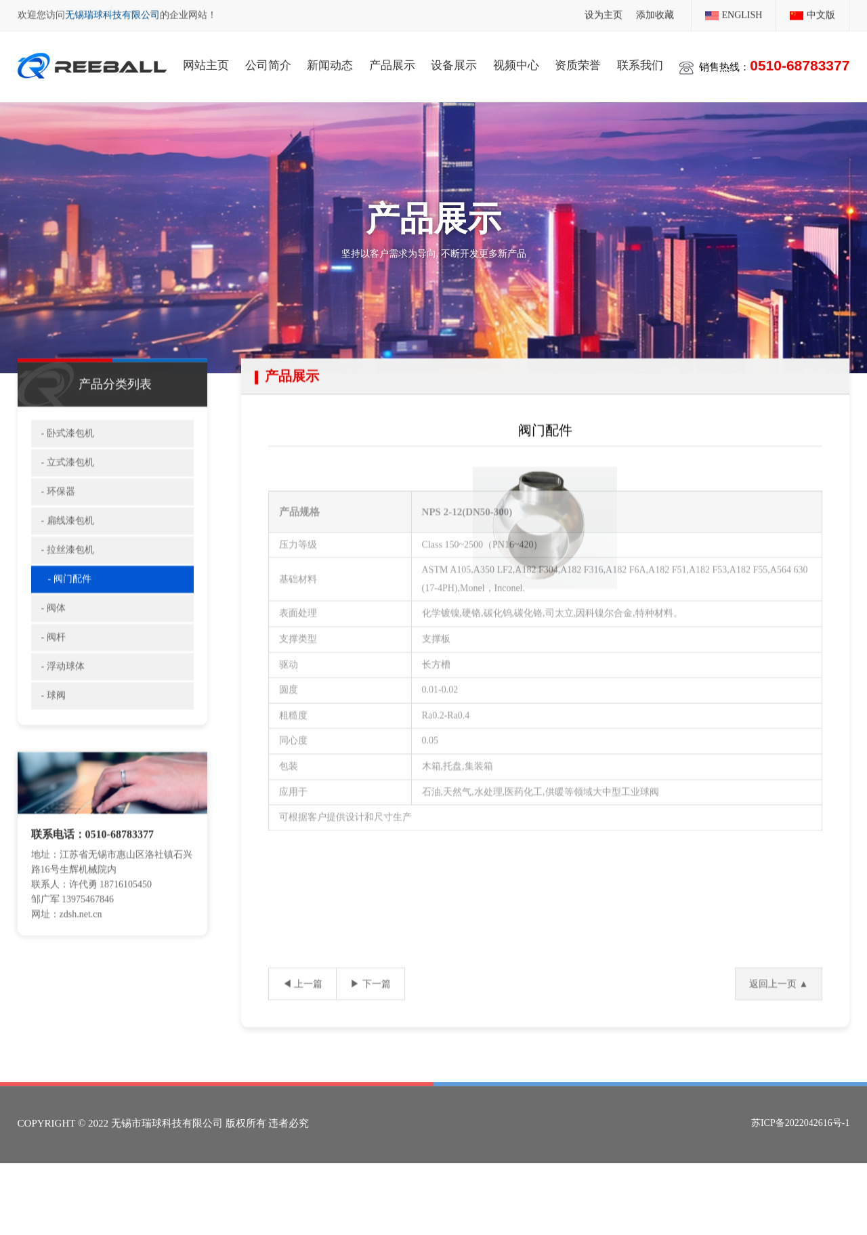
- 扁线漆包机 (67, 537)
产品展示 (392, 63)
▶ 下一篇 (370, 1000)
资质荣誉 (578, 63)
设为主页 (603, 14)
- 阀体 (53, 624)
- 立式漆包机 (67, 479)
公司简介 (268, 63)
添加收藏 (655, 14)
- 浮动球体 (63, 682)
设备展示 (454, 63)
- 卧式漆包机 (67, 449)
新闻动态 (330, 63)
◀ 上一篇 (302, 1000)
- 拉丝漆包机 (67, 566)
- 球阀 (53, 712)
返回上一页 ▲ (778, 1000)
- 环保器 (58, 508)
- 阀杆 (53, 653)
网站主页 (206, 63)
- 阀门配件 (69, 595)
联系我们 (640, 63)
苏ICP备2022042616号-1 (800, 1137)
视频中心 (516, 63)
